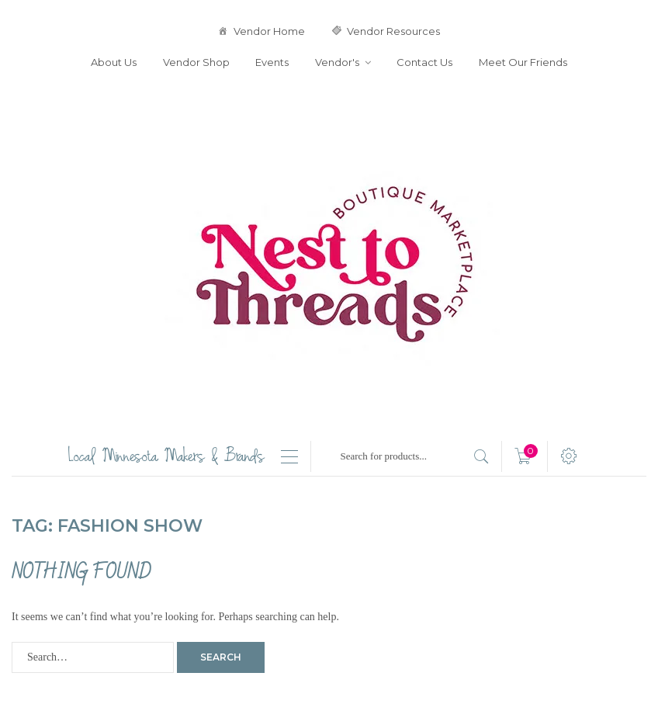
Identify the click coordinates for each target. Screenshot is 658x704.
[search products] (481, 456)
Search (220, 657)
